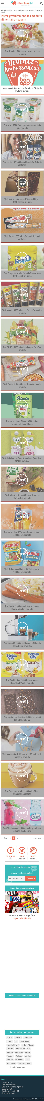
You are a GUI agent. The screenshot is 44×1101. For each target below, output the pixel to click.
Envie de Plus (24, 1041)
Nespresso (19, 1052)
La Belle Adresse (28, 1045)
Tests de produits (17, 10)
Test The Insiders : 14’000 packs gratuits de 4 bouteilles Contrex (22, 829)
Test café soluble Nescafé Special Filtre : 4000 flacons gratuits (22, 200)
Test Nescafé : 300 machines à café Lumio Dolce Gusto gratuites (22, 644)
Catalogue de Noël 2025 (10, 1091)
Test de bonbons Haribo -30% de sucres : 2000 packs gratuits (22, 570)
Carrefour (18, 1038)
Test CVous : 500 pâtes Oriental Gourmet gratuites (22, 237)
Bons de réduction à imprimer (12, 1087)
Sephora (10, 1060)
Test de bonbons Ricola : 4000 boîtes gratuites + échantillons (22, 422)
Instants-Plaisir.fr (13, 1045)
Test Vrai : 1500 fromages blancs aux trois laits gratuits (22, 126)
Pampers (10, 1056)
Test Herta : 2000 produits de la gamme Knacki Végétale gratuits (22, 607)
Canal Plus (28, 1038)
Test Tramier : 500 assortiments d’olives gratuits (22, 52)
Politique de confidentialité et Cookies (33, 1099)
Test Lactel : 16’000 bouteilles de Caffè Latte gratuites (22, 163)
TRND (28, 1060)
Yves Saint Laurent (24, 1063)
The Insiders (20, 1049)
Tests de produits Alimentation (33, 10)
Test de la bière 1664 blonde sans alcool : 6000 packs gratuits (22, 533)
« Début (4, 838)
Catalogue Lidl (7, 1083)
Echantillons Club (6, 10)
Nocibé (27, 1052)
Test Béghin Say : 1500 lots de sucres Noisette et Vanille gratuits (22, 681)
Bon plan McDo (7, 1089)
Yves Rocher (11, 1063)
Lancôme (10, 1049)
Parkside (19, 1056)
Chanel (9, 1041)
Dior (15, 1041)
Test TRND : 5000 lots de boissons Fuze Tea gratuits (22, 348)
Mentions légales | (18, 1099)
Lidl (28, 1049)
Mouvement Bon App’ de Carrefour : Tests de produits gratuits (22, 89)
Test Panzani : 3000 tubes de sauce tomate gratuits (22, 385)
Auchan (9, 1038)
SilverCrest (19, 1060)
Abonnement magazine (22, 917)
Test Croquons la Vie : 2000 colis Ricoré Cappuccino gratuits (22, 792)
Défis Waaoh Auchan (9, 1085)
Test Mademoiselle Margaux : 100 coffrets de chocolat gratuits (22, 755)
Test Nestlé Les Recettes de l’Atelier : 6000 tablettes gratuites (22, 718)
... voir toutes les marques (16, 1067)
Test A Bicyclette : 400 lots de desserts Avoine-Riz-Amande (22, 496)
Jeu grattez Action (8, 1093)
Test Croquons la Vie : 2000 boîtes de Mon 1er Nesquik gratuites (22, 274)
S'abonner (30, 878)
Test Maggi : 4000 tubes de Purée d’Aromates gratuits (22, 311)
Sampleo (27, 1056)
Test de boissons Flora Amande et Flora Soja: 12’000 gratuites (22, 459)
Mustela (10, 1052)
